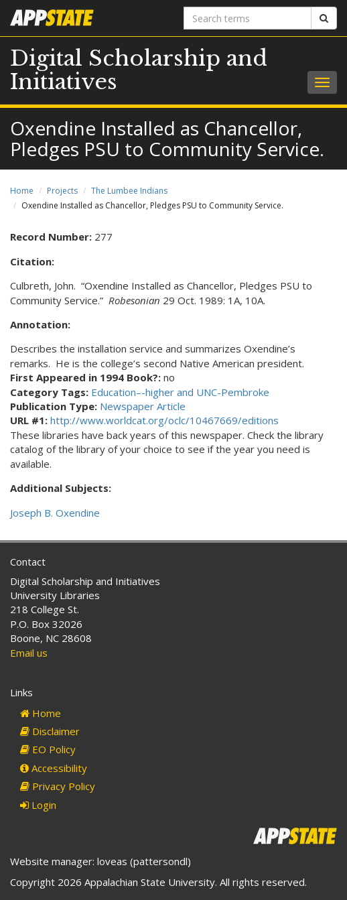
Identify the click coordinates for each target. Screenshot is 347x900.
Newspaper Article (143, 406)
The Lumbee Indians (129, 190)
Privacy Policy (57, 786)
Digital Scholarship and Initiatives (138, 70)
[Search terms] (247, 18)
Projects (62, 190)
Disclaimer (50, 731)
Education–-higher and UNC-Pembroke (180, 392)
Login (38, 805)
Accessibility (53, 768)
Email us (29, 652)
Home (21, 190)
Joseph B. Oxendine (55, 512)
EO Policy (48, 749)
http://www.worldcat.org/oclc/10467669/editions (164, 420)
